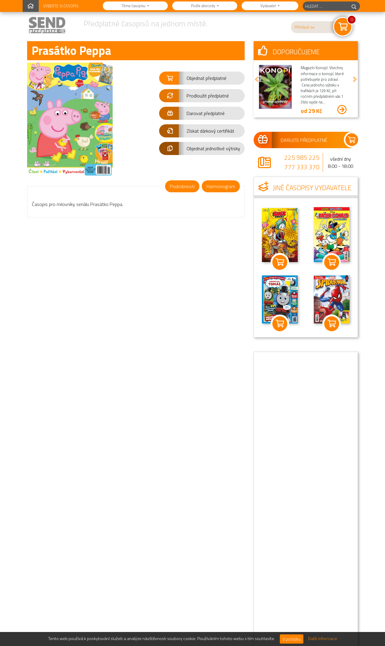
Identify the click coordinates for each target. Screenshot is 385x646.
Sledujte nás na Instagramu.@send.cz (192, 587)
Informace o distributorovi (292, 580)
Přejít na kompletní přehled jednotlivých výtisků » (191, 432)
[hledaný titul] (325, 6)
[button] (202, 78)
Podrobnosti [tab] (182, 186)
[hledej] (354, 6)
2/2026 (51, 371)
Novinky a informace (286, 533)
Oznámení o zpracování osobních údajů (305, 556)
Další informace (322, 638)
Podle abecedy (203, 6)
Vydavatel (268, 6)
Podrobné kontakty (285, 568)
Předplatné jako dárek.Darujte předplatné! (187, 546)
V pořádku (291, 639)
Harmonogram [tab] (221, 186)
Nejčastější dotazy (284, 521)
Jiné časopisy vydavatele (304, 188)
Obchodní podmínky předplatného (299, 545)
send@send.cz (58, 589)
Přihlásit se (304, 27)
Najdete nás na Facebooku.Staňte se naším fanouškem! (193, 566)
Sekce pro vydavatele (287, 592)
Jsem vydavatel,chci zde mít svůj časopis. (190, 607)
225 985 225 (301, 157)
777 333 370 (301, 167)
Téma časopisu (134, 6)
